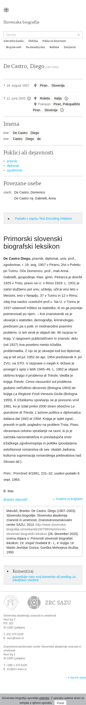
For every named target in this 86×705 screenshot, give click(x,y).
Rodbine (54, 47)
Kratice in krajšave (69, 499)
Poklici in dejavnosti (54, 41)
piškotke (44, 698)
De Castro (20, 133)
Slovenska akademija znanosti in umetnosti (29, 615)
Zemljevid (70, 47)
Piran (43, 85)
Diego (35, 133)
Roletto (45, 98)
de (39, 139)
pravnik (12, 161)
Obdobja (33, 41)
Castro (17, 139)
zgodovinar (15, 170)
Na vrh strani (78, 677)
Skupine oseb (13, 47)
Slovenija (58, 85)
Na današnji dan (35, 47)
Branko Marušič (15, 499)
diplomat (13, 166)
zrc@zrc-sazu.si (17, 669)
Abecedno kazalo (13, 41)
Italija (58, 98)
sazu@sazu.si (15, 638)
